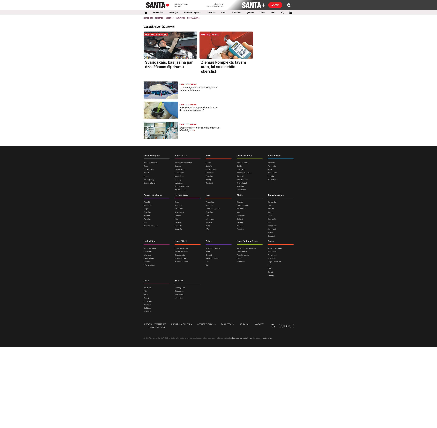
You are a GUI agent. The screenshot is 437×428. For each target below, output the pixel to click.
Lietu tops (179, 183)
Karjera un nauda (274, 262)
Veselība (211, 12)
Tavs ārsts (240, 169)
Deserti (146, 173)
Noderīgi (209, 166)
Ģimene (250, 12)
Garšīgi (208, 179)
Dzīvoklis (147, 288)
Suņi (207, 262)
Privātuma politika (181, 324)
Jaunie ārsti (241, 190)
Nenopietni (272, 226)
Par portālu (227, 324)
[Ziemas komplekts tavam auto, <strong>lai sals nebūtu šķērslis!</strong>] (226, 45)
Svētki (270, 215)
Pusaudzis (272, 166)
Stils (223, 12)
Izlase (270, 268)
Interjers (147, 255)
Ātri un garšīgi (149, 179)
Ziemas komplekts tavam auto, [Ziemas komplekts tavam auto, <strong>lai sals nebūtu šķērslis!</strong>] (223, 67)
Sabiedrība (272, 202)
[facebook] (281, 326)
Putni (208, 251)
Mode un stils (211, 169)
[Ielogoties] (288, 5)
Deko (146, 280)
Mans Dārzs (181, 155)
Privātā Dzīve (181, 194)
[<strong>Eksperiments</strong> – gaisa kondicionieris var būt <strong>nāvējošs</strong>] (161, 130)
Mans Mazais (274, 155)
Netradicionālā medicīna (246, 248)
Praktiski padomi (209, 35)
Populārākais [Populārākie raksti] (193, 18)
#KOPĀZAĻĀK (180, 190)
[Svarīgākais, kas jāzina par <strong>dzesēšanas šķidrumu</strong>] (170, 45)
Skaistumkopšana (275, 248)
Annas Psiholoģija (153, 194)
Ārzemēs (178, 229)
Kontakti (259, 324)
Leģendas (271, 258)
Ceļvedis (147, 262)
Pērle (208, 155)
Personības (158, 12)
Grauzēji (209, 255)
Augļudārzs (179, 176)
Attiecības (236, 12)
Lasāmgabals (180, 288)
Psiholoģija (272, 255)
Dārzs (262, 12)
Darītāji (146, 298)
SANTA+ (179, 280)
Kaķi (207, 265)
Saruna (208, 163)
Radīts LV (147, 308)
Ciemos (178, 166)
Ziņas (177, 202)
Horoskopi (148, 18)
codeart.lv (267, 338)
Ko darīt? (240, 176)
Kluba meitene (242, 205)
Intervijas (173, 12)
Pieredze (147, 219)
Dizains (270, 212)
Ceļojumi (209, 183)
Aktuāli (270, 232)
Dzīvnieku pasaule (213, 248)
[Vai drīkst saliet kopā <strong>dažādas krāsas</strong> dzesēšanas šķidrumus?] (161, 110)
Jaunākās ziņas (276, 194)
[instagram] (291, 326)
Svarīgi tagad (242, 183)
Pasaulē (147, 215)
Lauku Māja (149, 241)
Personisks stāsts (182, 262)
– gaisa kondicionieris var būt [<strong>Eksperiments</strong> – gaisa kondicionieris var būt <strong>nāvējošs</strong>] (199, 129)
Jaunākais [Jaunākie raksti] (180, 18)
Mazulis (271, 176)
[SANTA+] (253, 5)
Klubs (240, 194)
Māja (273, 12)
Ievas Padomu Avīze (247, 241)
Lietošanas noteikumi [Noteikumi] (242, 338)
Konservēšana (149, 183)
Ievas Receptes (152, 155)
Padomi (147, 176)
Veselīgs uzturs (243, 255)
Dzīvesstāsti (179, 212)
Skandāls (178, 226)
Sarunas (240, 202)
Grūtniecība (272, 179)
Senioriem (241, 186)
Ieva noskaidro (242, 163)
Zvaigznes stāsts (181, 248)
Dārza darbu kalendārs (183, 163)
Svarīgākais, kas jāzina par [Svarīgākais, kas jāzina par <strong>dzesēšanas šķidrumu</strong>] (169, 64)
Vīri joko (240, 226)
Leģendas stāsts (181, 258)
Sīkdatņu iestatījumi (155, 324)
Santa (271, 241)
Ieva (208, 194)
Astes (209, 241)
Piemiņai (178, 222)
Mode (270, 265)
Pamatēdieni (149, 169)
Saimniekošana (150, 248)
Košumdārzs (180, 169)
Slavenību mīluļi (212, 258)
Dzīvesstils (241, 209)
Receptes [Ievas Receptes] (159, 18)
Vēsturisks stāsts (181, 251)
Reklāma (244, 324)
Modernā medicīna (244, 173)
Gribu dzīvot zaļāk (182, 186)
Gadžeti (240, 219)
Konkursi (271, 236)
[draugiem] (286, 326)
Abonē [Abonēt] (275, 5)
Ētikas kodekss (157, 327)
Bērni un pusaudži (151, 226)
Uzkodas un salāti (150, 163)
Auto (238, 212)
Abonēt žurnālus (206, 324)
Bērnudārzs (272, 173)
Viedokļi (147, 202)
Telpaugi (178, 179)
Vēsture (240, 222)
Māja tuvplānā (149, 265)
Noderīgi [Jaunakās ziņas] (169, 18)
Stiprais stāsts (242, 179)
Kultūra (270, 205)
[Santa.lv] (157, 5)
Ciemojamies (149, 258)
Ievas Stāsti (181, 241)
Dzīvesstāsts (180, 255)
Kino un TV (272, 219)
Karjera (146, 209)
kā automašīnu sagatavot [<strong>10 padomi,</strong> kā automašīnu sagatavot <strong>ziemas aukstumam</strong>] (198, 88)
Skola (270, 169)
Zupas (146, 166)
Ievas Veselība (244, 155)
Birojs (146, 294)
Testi (146, 222)
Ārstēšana (241, 262)
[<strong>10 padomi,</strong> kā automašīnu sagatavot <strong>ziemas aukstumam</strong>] (161, 90)
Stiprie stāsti (242, 251)
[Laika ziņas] (215, 5)
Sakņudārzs (179, 173)
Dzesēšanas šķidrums (156, 35)
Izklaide (271, 209)
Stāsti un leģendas (193, 12)
